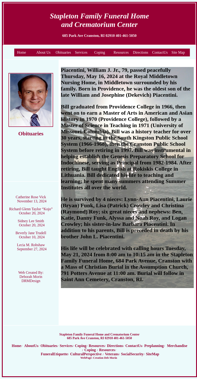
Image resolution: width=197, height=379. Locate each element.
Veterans (112, 354)
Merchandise (177, 346)
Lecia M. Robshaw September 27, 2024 (32, 247)
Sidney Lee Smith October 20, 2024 (31, 223)
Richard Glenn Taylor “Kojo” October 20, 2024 (31, 211)
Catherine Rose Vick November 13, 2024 (31, 199)
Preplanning (154, 346)
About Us (43, 52)
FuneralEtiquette (54, 354)
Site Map (178, 52)
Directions (140, 52)
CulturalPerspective (86, 354)
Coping (99, 52)
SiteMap (152, 354)
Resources (121, 52)
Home (21, 52)
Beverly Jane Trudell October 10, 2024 (31, 235)
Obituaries (63, 52)
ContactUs (160, 52)
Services (81, 52)
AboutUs (30, 346)
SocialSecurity (132, 354)
